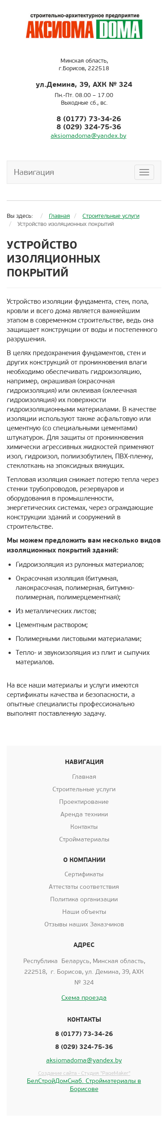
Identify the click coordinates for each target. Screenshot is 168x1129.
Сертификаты (84, 874)
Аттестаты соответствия (84, 887)
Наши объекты (84, 912)
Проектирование (84, 802)
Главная (84, 777)
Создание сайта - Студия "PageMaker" (84, 1073)
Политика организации (84, 899)
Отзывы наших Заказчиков (84, 924)
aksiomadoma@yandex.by (88, 136)
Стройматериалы (84, 839)
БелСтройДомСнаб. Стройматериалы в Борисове (84, 1085)
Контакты (84, 827)
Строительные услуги (84, 789)
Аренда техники (84, 814)
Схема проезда (84, 998)
